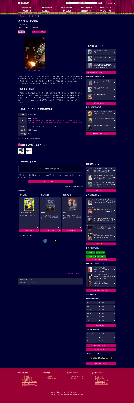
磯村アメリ (60, 122)
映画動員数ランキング (78, 376)
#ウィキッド (99, 252)
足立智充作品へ (49, 230)
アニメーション (106, 334)
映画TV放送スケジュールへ (100, 290)
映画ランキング (105, 8)
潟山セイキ (41, 122)
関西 (88, 306)
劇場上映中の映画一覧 (100, 103)
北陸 (103, 313)
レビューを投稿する (50, 181)
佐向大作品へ (28, 230)
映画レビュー (100, 244)
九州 (88, 320)
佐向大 (35, 118)
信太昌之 (72, 120)
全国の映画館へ (100, 325)
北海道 (89, 309)
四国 (103, 316)
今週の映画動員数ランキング (95, 72)
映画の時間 (21, 16)
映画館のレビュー (52, 378)
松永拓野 (49, 122)
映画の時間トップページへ (26, 282)
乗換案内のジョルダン (61, 392)
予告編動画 (67, 11)
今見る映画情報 (100, 382)
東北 (103, 309)
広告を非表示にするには (74, 273)
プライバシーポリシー (76, 392)
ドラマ (21, 27)
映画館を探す (28, 11)
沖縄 (103, 320)
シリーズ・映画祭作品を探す (100, 259)
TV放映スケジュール (101, 380)
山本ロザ (66, 120)
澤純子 (54, 122)
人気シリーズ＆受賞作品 (29, 382)
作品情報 (30, 16)
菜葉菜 (47, 120)
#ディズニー (100, 256)
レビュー (34, 32)
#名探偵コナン (91, 256)
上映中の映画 (47, 8)
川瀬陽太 (68, 122)
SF (88, 337)
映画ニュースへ (100, 190)
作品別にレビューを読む (29, 385)
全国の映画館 (51, 376)
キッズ (104, 337)
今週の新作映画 (66, 8)
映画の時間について (100, 363)
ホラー (104, 340)
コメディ (89, 340)
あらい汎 (35, 122)
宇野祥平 (74, 122)
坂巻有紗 (59, 120)
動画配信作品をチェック (100, 133)
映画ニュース (47, 11)
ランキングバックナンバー (79, 378)
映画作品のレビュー (28, 384)
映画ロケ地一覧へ (100, 349)
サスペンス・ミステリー (31, 27)
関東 (103, 303)
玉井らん (53, 120)
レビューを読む (105, 11)
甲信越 (89, 313)
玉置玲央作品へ (71, 230)
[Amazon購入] (34, 70)
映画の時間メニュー (28, 8)
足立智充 (36, 120)
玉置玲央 (42, 120)
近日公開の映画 (86, 8)
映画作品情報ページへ (25, 279)
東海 (103, 306)
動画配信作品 (86, 11)
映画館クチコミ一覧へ (100, 346)
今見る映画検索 (108, 3)
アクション (90, 334)
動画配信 (42, 32)
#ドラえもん (90, 252)
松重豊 (79, 122)
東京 (88, 303)
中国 (88, 316)
